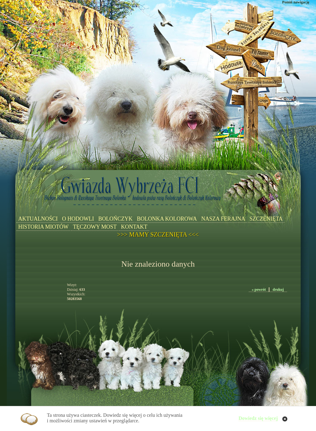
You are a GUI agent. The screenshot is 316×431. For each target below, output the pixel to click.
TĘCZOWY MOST (95, 227)
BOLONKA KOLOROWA (167, 219)
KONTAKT (134, 227)
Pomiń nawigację (295, 2)
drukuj (278, 289)
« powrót (259, 289)
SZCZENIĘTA (266, 219)
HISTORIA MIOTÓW (43, 227)
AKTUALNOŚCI (38, 219)
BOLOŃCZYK (115, 219)
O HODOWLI (78, 219)
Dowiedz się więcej (258, 418)
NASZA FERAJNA (223, 219)
